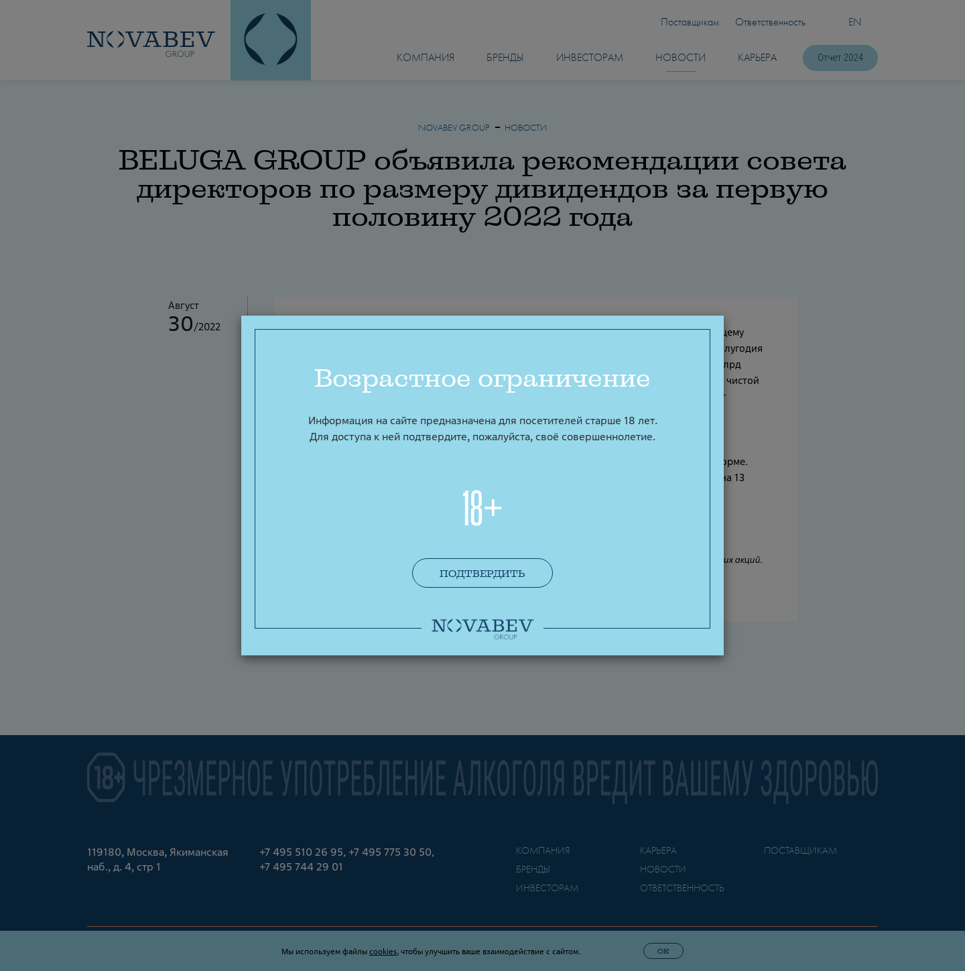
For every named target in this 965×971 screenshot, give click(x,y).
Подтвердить (482, 573)
